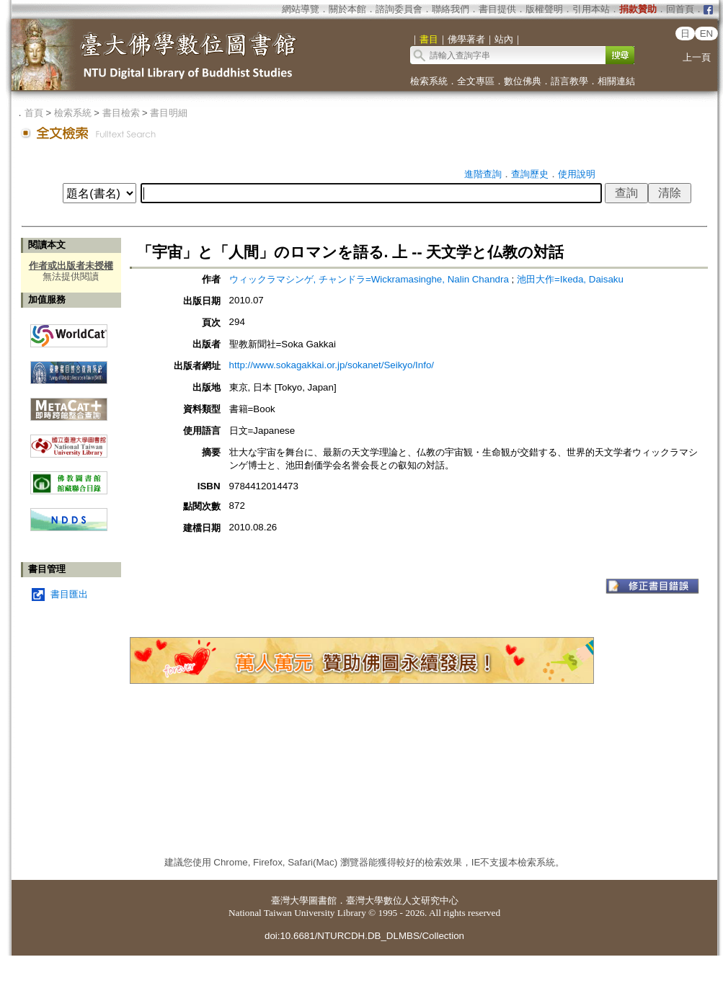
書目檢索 (121, 112)
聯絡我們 (450, 9)
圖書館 (323, 900)
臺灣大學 (290, 900)
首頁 (34, 112)
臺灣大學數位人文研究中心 (402, 900)
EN (707, 33)
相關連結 (616, 81)
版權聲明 (544, 9)
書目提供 (497, 9)
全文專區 (475, 81)
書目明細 (168, 112)
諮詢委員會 (399, 9)
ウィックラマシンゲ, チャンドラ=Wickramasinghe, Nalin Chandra (370, 279)
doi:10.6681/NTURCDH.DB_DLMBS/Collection (364, 935)
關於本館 (347, 9)
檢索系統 (429, 81)
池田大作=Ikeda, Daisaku (570, 279)
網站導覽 (300, 9)
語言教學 (569, 81)
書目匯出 (69, 594)
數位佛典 (522, 81)
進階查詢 (483, 174)
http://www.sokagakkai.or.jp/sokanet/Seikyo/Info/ (332, 365)
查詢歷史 (530, 174)
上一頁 (697, 57)
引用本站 (591, 9)
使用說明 (576, 174)
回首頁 (680, 9)
